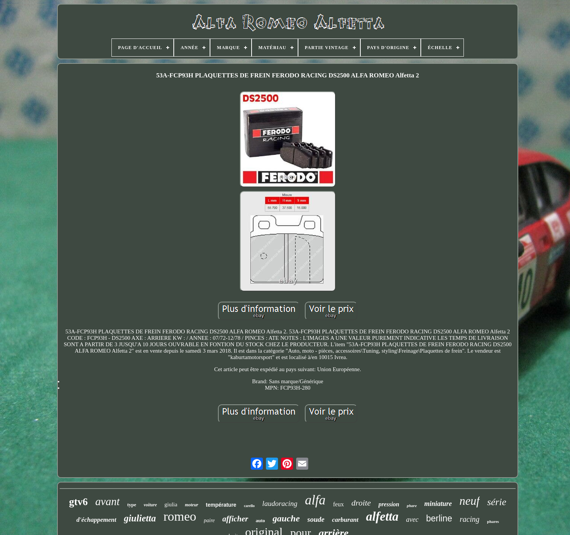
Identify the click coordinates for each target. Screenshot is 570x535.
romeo (180, 516)
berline (439, 518)
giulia (170, 504)
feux (338, 504)
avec (412, 519)
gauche (286, 518)
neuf (469, 500)
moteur (191, 504)
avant (107, 501)
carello (249, 506)
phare (412, 505)
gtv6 (78, 501)
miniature (438, 503)
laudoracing (279, 503)
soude (315, 519)
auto (260, 520)
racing (469, 519)
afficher (235, 518)
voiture (150, 504)
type (131, 504)
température (221, 505)
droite (361, 502)
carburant (345, 519)
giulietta (140, 518)
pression (388, 504)
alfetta (382, 516)
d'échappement (96, 519)
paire (209, 520)
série (497, 501)
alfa (315, 500)
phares (493, 521)
